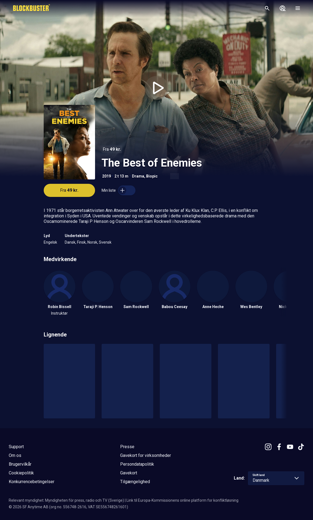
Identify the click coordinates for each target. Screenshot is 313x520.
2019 (106, 176)
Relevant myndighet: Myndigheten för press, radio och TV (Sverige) (66, 500)
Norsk (92, 242)
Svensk (105, 242)
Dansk (70, 242)
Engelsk (50, 242)
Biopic (152, 176)
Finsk (81, 242)
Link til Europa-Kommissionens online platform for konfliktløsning (182, 500)
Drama (138, 176)
